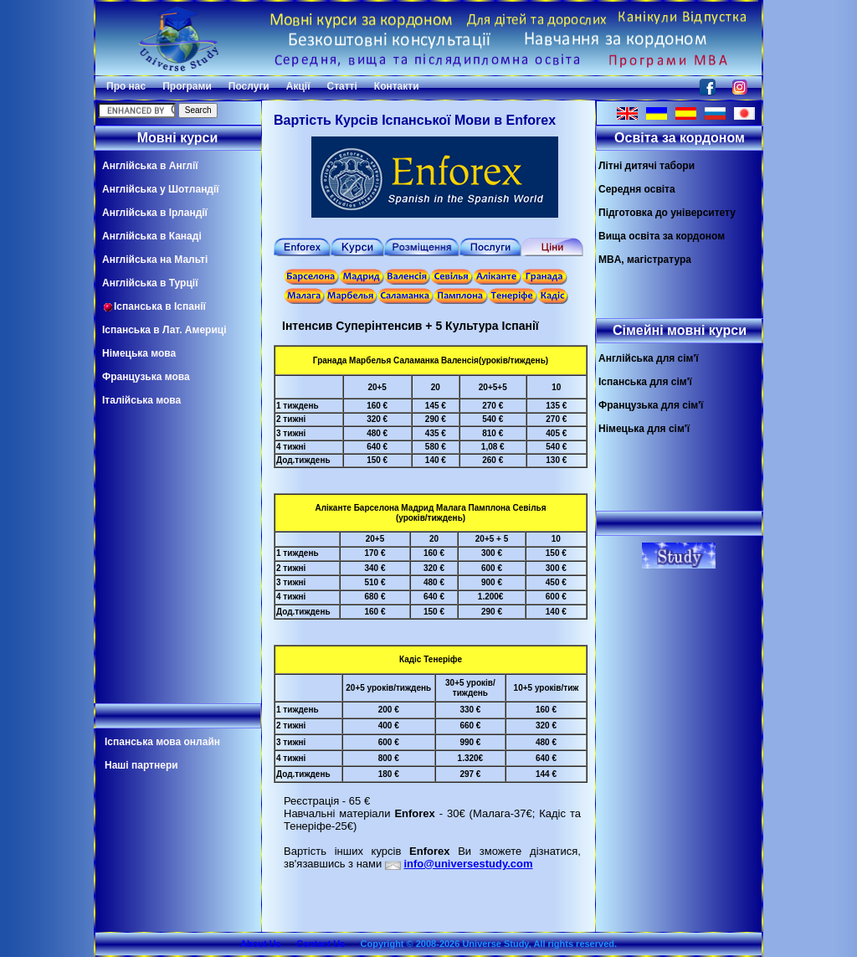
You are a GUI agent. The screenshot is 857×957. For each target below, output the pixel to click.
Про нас (126, 86)
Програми (187, 86)
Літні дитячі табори (646, 166)
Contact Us (320, 944)
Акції (298, 86)
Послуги (248, 86)
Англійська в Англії (150, 166)
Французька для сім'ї (650, 405)
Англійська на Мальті (155, 259)
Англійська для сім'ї (648, 358)
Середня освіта (636, 189)
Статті (342, 86)
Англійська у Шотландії (160, 189)
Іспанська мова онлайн (162, 742)
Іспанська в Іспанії (154, 307)
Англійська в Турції (150, 283)
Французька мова (146, 377)
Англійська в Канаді (152, 236)
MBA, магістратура (644, 259)
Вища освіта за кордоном (661, 236)
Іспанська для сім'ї (645, 382)
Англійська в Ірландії (155, 213)
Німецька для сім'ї (644, 429)
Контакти (396, 86)
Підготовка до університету (667, 213)
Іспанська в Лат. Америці (164, 330)
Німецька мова (139, 353)
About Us (260, 944)
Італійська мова (141, 400)
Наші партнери (141, 765)
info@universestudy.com (467, 863)
